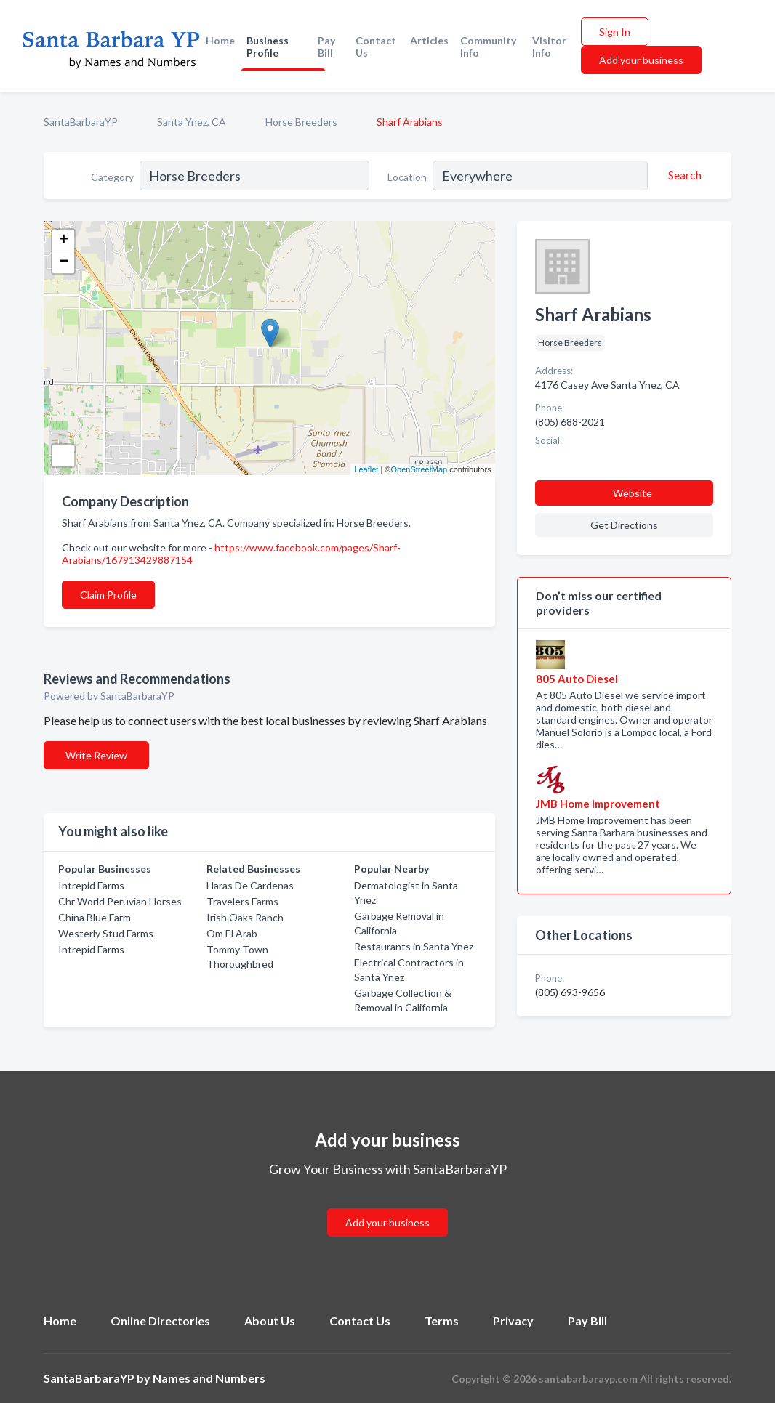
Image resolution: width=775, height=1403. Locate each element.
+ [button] (63, 240)
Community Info (488, 46)
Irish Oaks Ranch (245, 917)
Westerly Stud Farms (105, 933)
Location (407, 177)
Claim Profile (108, 595)
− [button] (63, 262)
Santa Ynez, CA (191, 122)
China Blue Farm (94, 917)
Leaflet (366, 469)
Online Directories (160, 1320)
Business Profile (267, 46)
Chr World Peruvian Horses (120, 901)
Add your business (641, 60)
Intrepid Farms (91, 885)
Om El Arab (231, 933)
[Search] (682, 175)
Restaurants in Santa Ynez (413, 946)
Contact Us (376, 46)
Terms (442, 1320)
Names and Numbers (209, 1378)
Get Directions (624, 525)
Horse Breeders (301, 122)
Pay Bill (326, 46)
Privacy (513, 1320)
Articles (429, 40)
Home (220, 40)
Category (112, 177)
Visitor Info (549, 46)
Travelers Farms (242, 901)
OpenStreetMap (418, 469)
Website (632, 493)
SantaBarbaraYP (81, 122)
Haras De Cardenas (250, 885)
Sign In (614, 31)
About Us (269, 1320)
